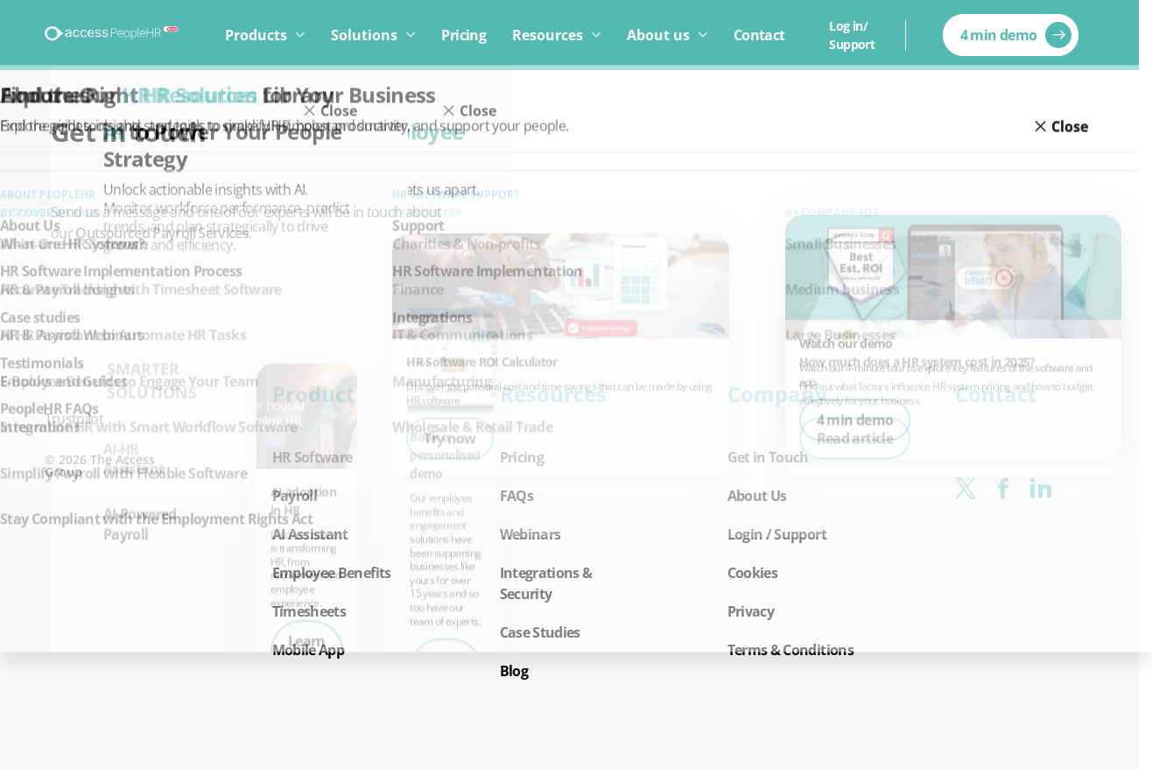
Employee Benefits (331, 572)
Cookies (752, 572)
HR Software (312, 457)
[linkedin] (1040, 488)
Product (313, 394)
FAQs (516, 495)
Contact (759, 35)
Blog (514, 671)
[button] (342, 522)
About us (658, 35)
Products (256, 35)
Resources (547, 35)
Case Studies (540, 632)
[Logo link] (113, 34)
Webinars (530, 534)
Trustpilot (74, 419)
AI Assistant (310, 534)
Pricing (463, 35)
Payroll (295, 495)
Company (777, 394)
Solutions (364, 35)
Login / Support (776, 534)
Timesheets (309, 611)
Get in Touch (768, 457)
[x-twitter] (965, 488)
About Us (757, 495)
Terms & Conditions (790, 650)
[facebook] (1003, 488)
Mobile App (308, 650)
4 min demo (998, 35)
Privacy (751, 611)
